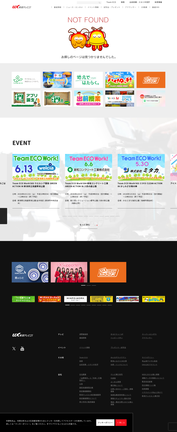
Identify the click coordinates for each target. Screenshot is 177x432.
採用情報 (158, 2)
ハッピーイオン (117, 337)
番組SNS (155, 7)
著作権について (117, 385)
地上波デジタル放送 (149, 361)
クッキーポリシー (105, 422)
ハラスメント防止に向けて (152, 392)
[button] (83, 285)
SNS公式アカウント (149, 364)
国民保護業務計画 (86, 387)
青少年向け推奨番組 (87, 402)
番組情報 (57, 7)
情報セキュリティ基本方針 (121, 398)
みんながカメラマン (118, 357)
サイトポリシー (148, 357)
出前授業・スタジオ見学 (140, 2)
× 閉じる (121, 422)
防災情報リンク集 (149, 385)
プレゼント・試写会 (118, 347)
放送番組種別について (88, 398)
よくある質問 (116, 382)
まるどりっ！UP (117, 334)
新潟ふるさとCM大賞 (119, 361)
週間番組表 (83, 334)
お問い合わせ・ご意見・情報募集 (122, 390)
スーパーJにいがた (149, 334)
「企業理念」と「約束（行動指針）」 (90, 379)
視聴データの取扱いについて (153, 378)
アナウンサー (130, 7)
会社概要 (82, 374)
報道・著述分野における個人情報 (122, 403)
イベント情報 (93, 7)
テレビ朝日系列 (117, 374)
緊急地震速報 (147, 381)
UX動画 (144, 7)
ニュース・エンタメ (74, 7)
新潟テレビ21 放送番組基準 (90, 394)
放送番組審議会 (85, 391)
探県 (123, 2)
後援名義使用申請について (121, 395)
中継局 (113, 378)
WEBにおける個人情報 (150, 374)
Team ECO (111, 2)
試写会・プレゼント (112, 7)
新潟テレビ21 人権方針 (151, 396)
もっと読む (88, 224)
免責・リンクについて (119, 364)
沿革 (81, 384)
